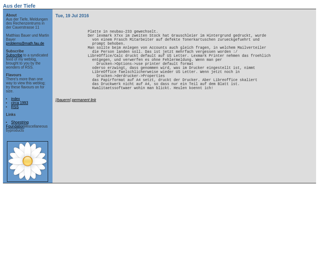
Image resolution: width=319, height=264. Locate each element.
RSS (15, 107)
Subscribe (14, 55)
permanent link (84, 117)
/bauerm (63, 117)
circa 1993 (19, 103)
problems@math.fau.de (25, 43)
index (15, 99)
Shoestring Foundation (17, 124)
